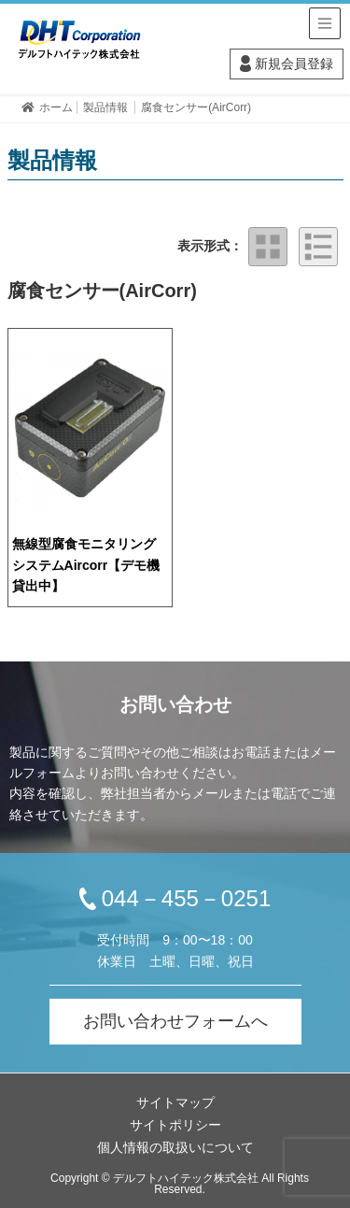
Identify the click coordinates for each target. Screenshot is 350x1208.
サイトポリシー (175, 1124)
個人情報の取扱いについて (175, 1147)
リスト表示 (318, 246)
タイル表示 (267, 246)
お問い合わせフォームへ (175, 1021)
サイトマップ (175, 1102)
